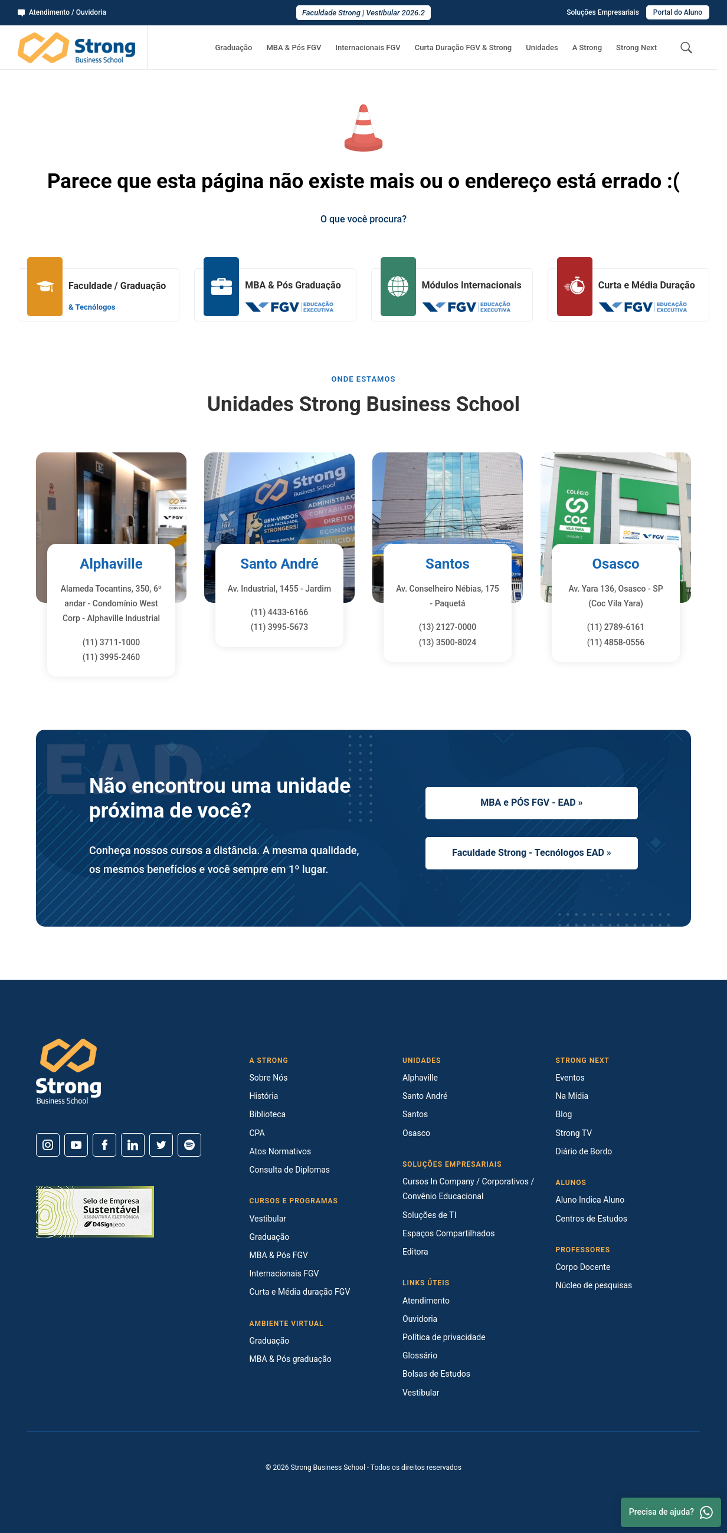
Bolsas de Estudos (436, 1373)
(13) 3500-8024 (448, 642)
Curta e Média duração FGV (300, 1291)
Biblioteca (268, 1114)
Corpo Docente (583, 1267)
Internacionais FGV (367, 47)
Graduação (233, 47)
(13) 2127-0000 (448, 627)
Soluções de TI (429, 1215)
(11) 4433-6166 (280, 612)
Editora (415, 1251)
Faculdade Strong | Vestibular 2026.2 (363, 12)
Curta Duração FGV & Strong (463, 47)
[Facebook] (104, 1145)
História (264, 1096)
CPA (257, 1133)
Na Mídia (572, 1096)
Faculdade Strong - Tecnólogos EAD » (531, 852)
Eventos (570, 1077)
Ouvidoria (419, 1319)
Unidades (542, 47)
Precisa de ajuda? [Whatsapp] (671, 1512)
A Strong (587, 47)
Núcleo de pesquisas (594, 1285)
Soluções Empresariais (602, 12)
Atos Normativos (281, 1151)
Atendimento (426, 1300)
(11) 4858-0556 (616, 642)
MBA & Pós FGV (293, 47)
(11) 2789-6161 (616, 627)
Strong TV (574, 1133)
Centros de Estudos (592, 1218)
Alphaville (111, 564)
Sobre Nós (269, 1077)
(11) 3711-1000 (111, 642)
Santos (447, 564)
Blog (564, 1114)
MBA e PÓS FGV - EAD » (531, 802)
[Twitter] (161, 1145)
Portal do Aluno (677, 12)
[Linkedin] (133, 1145)
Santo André (279, 564)
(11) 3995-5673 (280, 627)
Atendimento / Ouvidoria (62, 12)
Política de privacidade (444, 1337)
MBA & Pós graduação (291, 1359)
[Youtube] (76, 1145)
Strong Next (636, 47)
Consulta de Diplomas (290, 1169)
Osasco (615, 564)
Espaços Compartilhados (448, 1233)
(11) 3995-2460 (111, 657)
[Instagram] (48, 1145)
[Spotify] (189, 1145)
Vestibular (268, 1218)
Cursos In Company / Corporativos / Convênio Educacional (468, 1189)
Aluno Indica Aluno (590, 1199)
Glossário (419, 1355)
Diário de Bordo (584, 1151)
